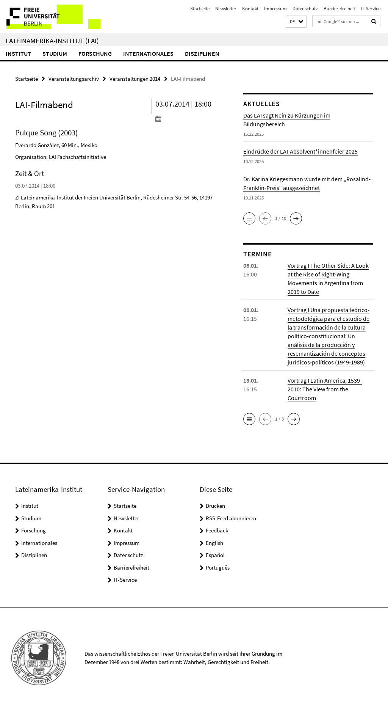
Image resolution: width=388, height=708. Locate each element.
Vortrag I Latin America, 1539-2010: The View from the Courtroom (325, 389)
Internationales (148, 53)
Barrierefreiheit (339, 8)
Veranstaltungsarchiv (73, 78)
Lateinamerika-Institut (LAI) (52, 40)
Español (215, 555)
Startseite (200, 8)
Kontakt (250, 8)
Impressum (275, 8)
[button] (296, 22)
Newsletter (225, 8)
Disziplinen (202, 53)
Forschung (95, 53)
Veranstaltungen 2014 (135, 78)
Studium (54, 53)
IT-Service (370, 8)
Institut (18, 53)
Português (218, 567)
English (214, 542)
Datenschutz (305, 8)
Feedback (217, 530)
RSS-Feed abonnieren (231, 518)
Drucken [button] (215, 505)
